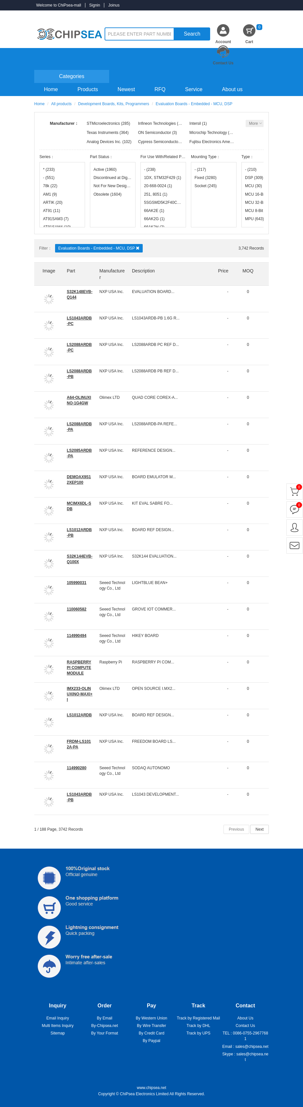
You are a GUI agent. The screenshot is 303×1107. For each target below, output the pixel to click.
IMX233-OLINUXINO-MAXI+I (80, 694)
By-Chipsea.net (104, 1025)
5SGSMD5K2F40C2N (163, 202)
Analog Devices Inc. (104, 141)
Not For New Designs (113, 186)
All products (61, 104)
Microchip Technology (208, 132)
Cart (253, 34)
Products (88, 89)
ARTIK (53, 202)
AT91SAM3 (55, 219)
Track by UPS (198, 1033)
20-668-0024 (158, 186)
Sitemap (57, 1033)
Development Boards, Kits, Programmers (113, 104)
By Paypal (151, 1040)
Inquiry (261, 15)
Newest (126, 89)
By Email (104, 1018)
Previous (236, 829)
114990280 (76, 768)
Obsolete (108, 194)
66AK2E (154, 210)
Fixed (205, 177)
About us (232, 89)
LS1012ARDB (79, 715)
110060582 (76, 609)
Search (192, 34)
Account (223, 42)
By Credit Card (152, 1033)
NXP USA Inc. (111, 291)
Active (105, 169)
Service (193, 89)
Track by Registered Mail (198, 1018)
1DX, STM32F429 (162, 177)
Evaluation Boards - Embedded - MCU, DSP (99, 248)
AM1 (50, 194)
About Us (245, 1018)
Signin (94, 5)
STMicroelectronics (103, 123)
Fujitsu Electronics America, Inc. (217, 141)
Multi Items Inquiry (57, 1025)
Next (259, 829)
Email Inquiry (57, 1018)
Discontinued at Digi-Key (113, 177)
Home (51, 89)
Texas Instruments (102, 132)
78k (50, 186)
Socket (206, 186)
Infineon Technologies (157, 123)
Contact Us (223, 63)
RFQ (160, 89)
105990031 (76, 582)
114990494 (76, 635)
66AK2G (154, 219)
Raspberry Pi (110, 662)
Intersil (195, 123)
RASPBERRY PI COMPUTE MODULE (79, 668)
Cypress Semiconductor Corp (163, 141)
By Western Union (151, 1018)
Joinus (114, 5)
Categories (71, 76)
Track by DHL (198, 1025)
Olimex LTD (109, 397)
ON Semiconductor (154, 132)
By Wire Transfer (151, 1025)
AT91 (51, 210)
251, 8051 (155, 194)
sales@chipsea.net (251, 1046)
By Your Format (104, 1033)
